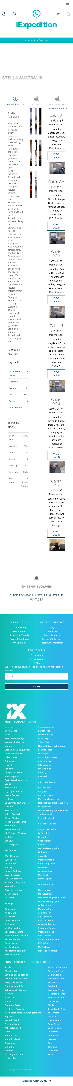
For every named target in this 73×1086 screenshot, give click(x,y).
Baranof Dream (12, 795)
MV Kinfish (43, 874)
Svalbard (9, 997)
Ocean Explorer (12, 920)
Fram (7, 734)
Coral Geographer (47, 863)
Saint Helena (54, 1027)
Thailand (52, 1046)
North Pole (53, 1001)
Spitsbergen (11, 761)
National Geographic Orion (51, 745)
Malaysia (9, 1046)
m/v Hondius (44, 768)
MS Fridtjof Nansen (47, 757)
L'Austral (42, 776)
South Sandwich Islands (17, 978)
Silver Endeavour (13, 878)
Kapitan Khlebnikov (14, 742)
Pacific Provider (13, 829)
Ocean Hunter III (46, 859)
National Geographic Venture (53, 802)
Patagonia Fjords (13, 982)
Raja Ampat (10, 1016)
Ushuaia (9, 768)
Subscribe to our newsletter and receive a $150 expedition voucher (34, 668)
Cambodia (53, 1050)
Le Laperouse (45, 806)
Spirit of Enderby (13, 814)
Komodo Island (12, 1039)
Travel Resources (52, 635)
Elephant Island (12, 1024)
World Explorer (12, 855)
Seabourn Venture (14, 931)
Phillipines (53, 1031)
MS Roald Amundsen (48, 939)
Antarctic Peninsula (57, 967)
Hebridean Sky (45, 734)
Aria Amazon (44, 912)
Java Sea (52, 1039)
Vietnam (9, 1050)
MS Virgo (9, 867)
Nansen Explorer (13, 871)
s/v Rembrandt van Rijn (16, 935)
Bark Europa (44, 730)
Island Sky (43, 738)
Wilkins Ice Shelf (13, 1027)
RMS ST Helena (12, 954)
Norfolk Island (12, 1020)
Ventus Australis (46, 727)
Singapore (10, 1043)
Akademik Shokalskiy (15, 950)
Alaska (51, 1005)
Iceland (8, 1001)
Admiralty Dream (46, 782)
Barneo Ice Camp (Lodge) (17, 749)
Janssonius (43, 867)
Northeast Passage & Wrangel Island (23, 1012)
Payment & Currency (52, 639)
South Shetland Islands (16, 974)
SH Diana (9, 924)
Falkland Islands (56, 978)
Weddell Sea (11, 971)
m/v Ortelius (11, 787)
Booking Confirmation (52, 642)
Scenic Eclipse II (46, 818)
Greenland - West (56, 1008)
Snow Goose (11, 730)
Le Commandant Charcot (17, 802)
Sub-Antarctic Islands (15, 989)
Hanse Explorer (45, 878)
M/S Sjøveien (44, 935)
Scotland (52, 986)
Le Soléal (9, 897)
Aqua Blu (42, 855)
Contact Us (52, 631)
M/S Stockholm (12, 928)
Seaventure (10, 850)
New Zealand (54, 1020)
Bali (50, 1043)
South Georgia (55, 974)
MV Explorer (44, 947)
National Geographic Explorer (53, 810)
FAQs (52, 627)
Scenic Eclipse (45, 749)
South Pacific (11, 1035)
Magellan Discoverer (48, 799)
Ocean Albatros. (46, 884)
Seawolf (42, 844)
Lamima (9, 806)
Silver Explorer (12, 776)
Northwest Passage (14, 1008)
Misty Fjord (43, 791)
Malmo (8, 745)
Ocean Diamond (46, 931)
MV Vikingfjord (45, 909)
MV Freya (42, 772)
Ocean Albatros (12, 818)
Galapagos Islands (14, 1054)
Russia (8, 967)
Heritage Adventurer (48, 950)
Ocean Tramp (11, 893)
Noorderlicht (11, 810)
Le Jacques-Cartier (14, 791)
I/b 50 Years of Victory (15, 833)
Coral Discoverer (13, 874)
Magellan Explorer (47, 829)
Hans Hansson (45, 890)
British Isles (10, 1058)
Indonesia (53, 1035)
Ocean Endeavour (47, 924)
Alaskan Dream (45, 795)
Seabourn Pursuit (46, 928)
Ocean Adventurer (14, 753)
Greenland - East (56, 993)
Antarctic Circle (56, 971)
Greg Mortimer (45, 840)
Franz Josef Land (56, 997)
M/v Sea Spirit (12, 947)
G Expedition (44, 764)
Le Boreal (9, 799)
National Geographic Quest (52, 897)
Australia (52, 1016)
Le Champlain (11, 844)
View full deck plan (57, 108)
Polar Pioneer (11, 757)
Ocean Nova (44, 753)
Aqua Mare (10, 912)
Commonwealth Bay (15, 986)
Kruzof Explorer (46, 920)
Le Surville (43, 833)
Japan (7, 1031)
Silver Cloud (44, 742)
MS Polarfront (45, 893)
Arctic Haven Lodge (15, 738)
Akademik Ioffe (12, 939)
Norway (9, 993)
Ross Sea (52, 982)
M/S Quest (10, 916)
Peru (50, 1054)
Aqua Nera (10, 909)
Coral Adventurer (13, 890)
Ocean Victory (45, 871)
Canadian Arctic (13, 1005)
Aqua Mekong (45, 916)
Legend (42, 837)
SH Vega (9, 903)
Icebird (8, 764)
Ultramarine (11, 863)
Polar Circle (54, 1024)
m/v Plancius (44, 761)
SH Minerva (44, 787)
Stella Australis (45, 814)
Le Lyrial (9, 727)
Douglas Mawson (13, 772)
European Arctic (56, 989)
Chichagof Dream (47, 823)
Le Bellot (9, 837)
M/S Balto (43, 943)
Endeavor (9, 840)
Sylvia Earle (10, 859)
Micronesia (53, 1012)
